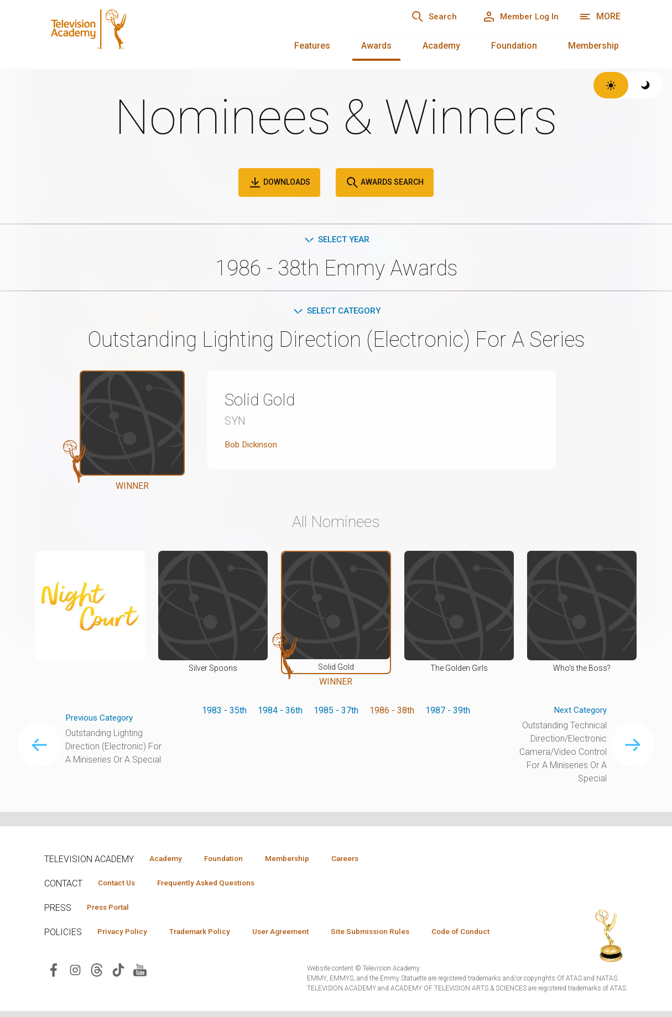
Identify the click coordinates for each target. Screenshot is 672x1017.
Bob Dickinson (252, 446)
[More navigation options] (600, 16)
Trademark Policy (209, 933)
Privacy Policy (125, 933)
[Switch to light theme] (610, 85)
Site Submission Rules (393, 933)
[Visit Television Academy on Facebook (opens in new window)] (53, 988)
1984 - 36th (280, 712)
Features (312, 45)
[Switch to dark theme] (645, 85)
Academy (441, 45)
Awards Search (385, 182)
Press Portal (111, 908)
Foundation (514, 45)
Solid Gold (263, 401)
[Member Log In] (516, 16)
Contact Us (119, 883)
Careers (366, 858)
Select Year (336, 239)
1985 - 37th (336, 712)
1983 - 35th (224, 712)
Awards (376, 45)
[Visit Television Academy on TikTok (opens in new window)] (118, 988)
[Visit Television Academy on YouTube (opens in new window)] (140, 988)
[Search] (423, 16)
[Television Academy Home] (187, 33)
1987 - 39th (447, 712)
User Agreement (297, 933)
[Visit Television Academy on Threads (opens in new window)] (96, 988)
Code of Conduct (130, 949)
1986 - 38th (391, 712)
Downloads (279, 182)
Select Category (336, 312)
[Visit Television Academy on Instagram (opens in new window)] (75, 988)
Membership (593, 45)
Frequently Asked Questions (216, 883)
